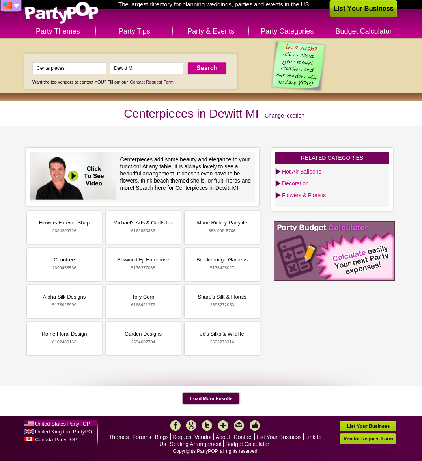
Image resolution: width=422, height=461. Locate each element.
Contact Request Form (152, 82)
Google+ (191, 425)
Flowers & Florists (304, 195)
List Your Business (278, 437)
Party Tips (134, 31)
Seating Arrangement (196, 444)
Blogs (162, 437)
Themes (119, 437)
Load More (211, 398)
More (223, 425)
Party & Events (210, 31)
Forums (142, 437)
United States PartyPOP (62, 424)
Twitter (207, 425)
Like (255, 425)
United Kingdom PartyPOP (65, 432)
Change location (284, 115)
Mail (239, 425)
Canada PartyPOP (56, 439)
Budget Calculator (364, 31)
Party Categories (287, 31)
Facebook (175, 425)
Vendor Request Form (368, 438)
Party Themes (58, 31)
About (223, 437)
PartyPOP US (61, 13)
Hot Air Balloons (301, 171)
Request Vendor (192, 437)
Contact (243, 437)
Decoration (295, 183)
